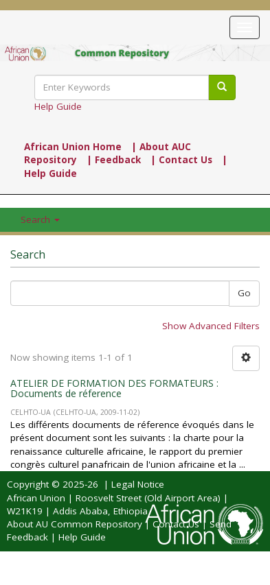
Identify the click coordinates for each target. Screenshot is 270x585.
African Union (36, 498)
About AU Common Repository (74, 524)
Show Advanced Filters (211, 326)
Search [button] (40, 219)
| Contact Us (181, 160)
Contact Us (176, 524)
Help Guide (58, 106)
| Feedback (114, 160)
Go (244, 293)
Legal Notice (137, 484)
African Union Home (73, 147)
